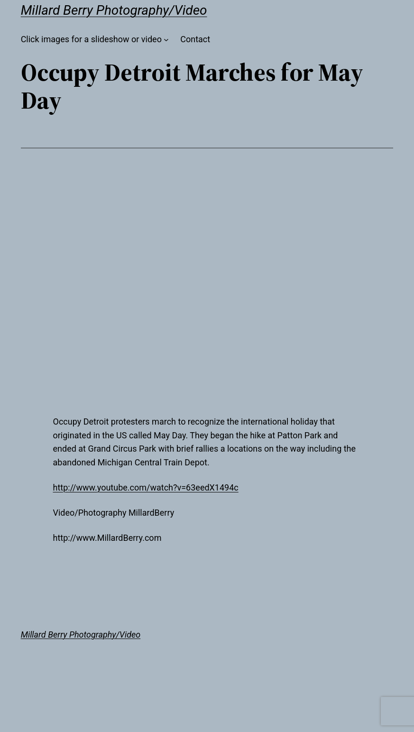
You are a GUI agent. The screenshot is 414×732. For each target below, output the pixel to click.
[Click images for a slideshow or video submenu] (166, 39)
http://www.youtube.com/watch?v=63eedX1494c (146, 487)
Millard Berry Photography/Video (114, 10)
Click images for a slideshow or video (91, 39)
